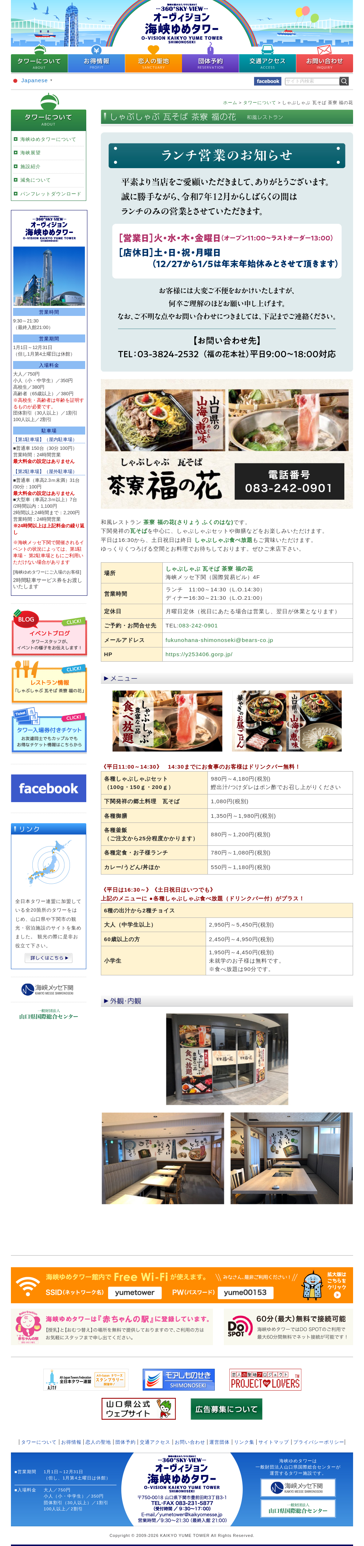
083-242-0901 (198, 625)
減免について (35, 180)
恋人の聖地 (98, 1442)
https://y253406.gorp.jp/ (199, 654)
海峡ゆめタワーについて (48, 139)
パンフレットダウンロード (51, 194)
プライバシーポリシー (318, 1442)
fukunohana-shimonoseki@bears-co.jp (219, 640)
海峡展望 (30, 152)
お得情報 (71, 1442)
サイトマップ (273, 1442)
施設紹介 (30, 166)
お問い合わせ (190, 1442)
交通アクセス (155, 1442)
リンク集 (244, 1442)
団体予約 (125, 1442)
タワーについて (259, 102)
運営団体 (219, 1442)
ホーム (230, 102)
